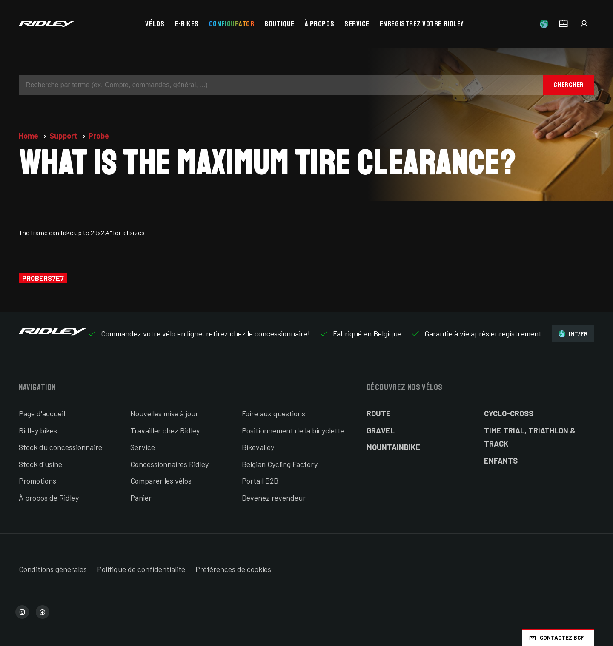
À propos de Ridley (49, 497)
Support (64, 135)
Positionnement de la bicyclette (293, 430)
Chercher (568, 84)
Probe (99, 135)
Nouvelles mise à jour (164, 413)
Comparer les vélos (161, 480)
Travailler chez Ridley (165, 430)
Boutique (279, 23)
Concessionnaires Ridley (169, 464)
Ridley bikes (38, 430)
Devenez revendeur (274, 497)
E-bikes (187, 23)
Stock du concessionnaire (60, 447)
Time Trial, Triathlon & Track (530, 437)
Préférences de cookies (233, 569)
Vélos (154, 23)
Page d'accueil (42, 413)
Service (357, 23)
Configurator (231, 23)
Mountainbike (393, 447)
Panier (141, 497)
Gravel (381, 430)
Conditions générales (53, 569)
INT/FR (573, 333)
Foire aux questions (273, 413)
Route (379, 413)
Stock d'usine (40, 464)
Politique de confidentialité (141, 569)
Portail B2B (260, 480)
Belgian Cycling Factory (280, 464)
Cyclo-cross (508, 413)
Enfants (501, 460)
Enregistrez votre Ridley (422, 23)
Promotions (37, 480)
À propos (319, 23)
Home (29, 135)
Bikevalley (258, 447)
